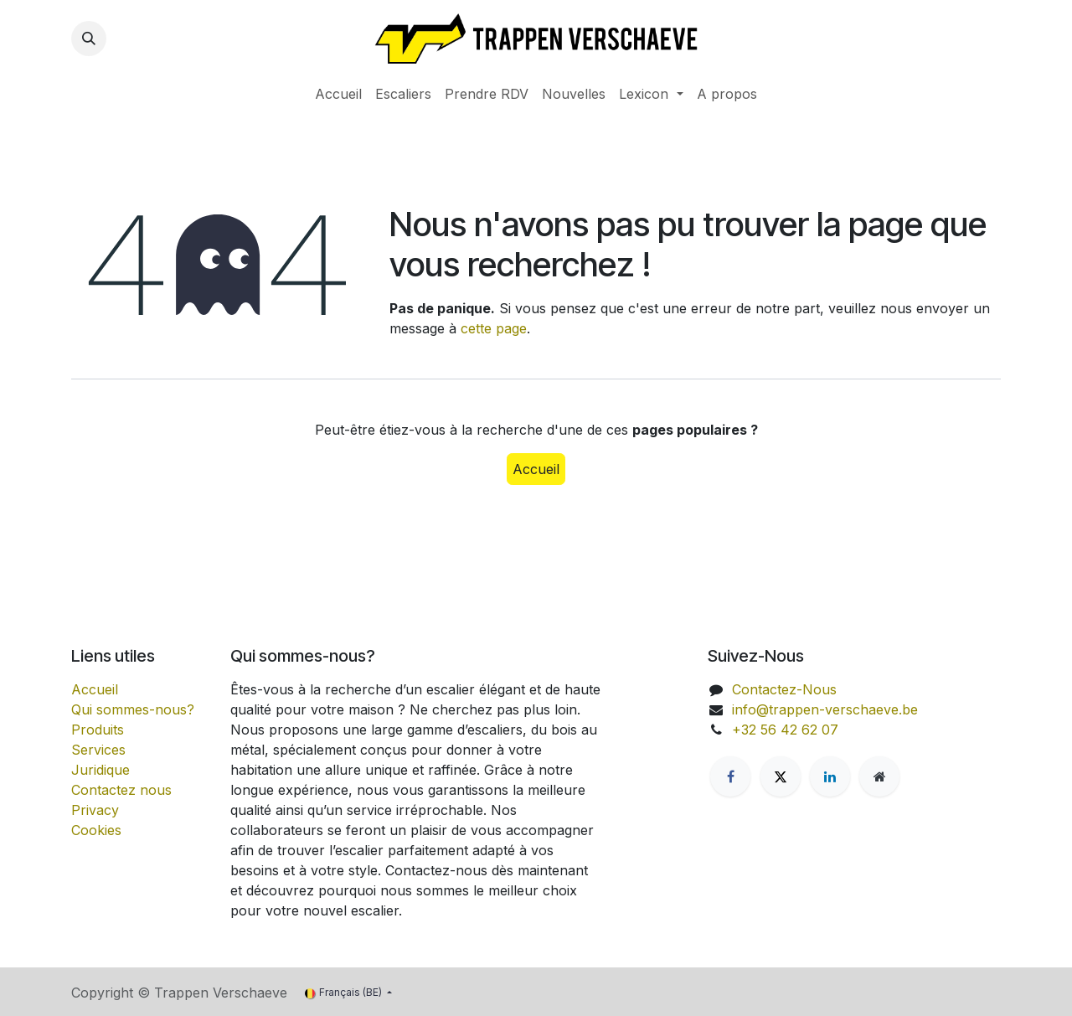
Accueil (536, 469)
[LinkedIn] (830, 776)
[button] (88, 38)
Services (98, 749)
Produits (97, 729)
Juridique (100, 769)
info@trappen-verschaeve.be (825, 709)
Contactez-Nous (784, 689)
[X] (780, 776)
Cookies (96, 830)
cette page (494, 328)
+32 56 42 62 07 (785, 729)
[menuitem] (338, 94)
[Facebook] (730, 776)
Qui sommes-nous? (132, 709)
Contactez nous (121, 789)
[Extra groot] (879, 776)
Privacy (95, 810)
